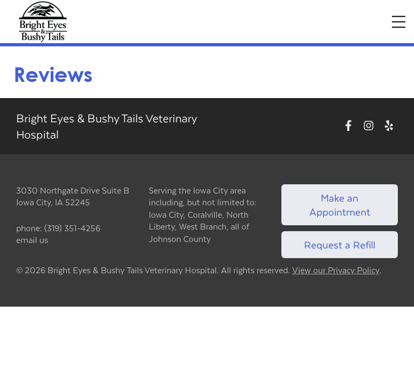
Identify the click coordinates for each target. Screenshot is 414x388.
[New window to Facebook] (348, 126)
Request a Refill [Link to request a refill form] (339, 244)
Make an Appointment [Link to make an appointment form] (339, 204)
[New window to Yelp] (389, 126)
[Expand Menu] (398, 21)
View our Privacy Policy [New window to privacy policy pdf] (336, 270)
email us (32, 239)
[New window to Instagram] (368, 126)
